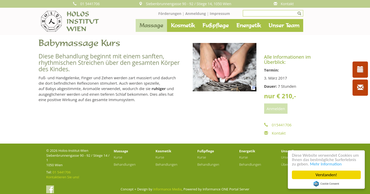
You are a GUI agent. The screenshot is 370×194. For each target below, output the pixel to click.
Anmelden (276, 108)
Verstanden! (326, 175)
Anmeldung (196, 13)
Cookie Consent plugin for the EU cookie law (326, 184)
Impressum (220, 13)
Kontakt (284, 3)
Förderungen (169, 13)
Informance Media (167, 189)
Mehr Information (325, 164)
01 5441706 (86, 3)
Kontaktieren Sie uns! (62, 177)
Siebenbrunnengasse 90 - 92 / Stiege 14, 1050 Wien (185, 3)
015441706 (278, 124)
